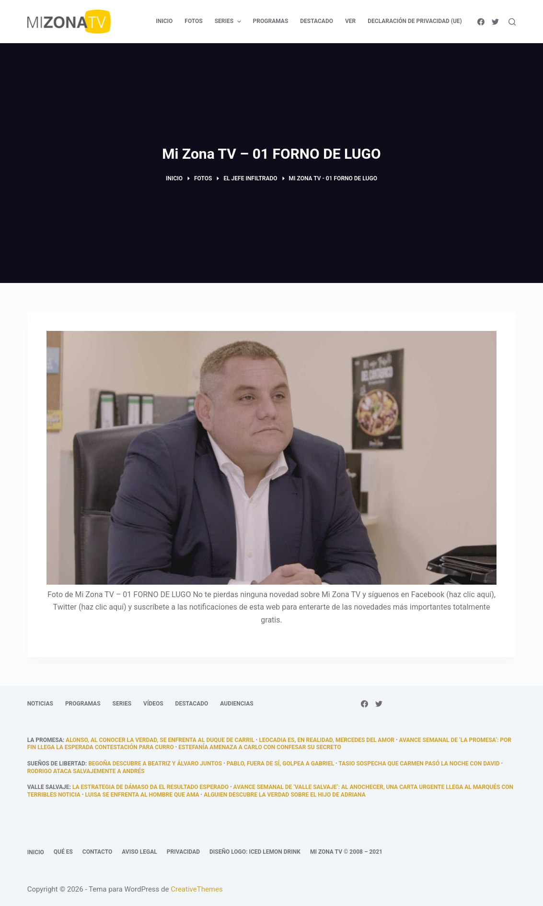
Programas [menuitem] (271, 21)
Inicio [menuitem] (164, 21)
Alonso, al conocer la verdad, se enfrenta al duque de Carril (160, 740)
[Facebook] (481, 21)
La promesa (45, 740)
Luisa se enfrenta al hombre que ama (142, 794)
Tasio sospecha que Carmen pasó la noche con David (418, 763)
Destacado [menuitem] (316, 21)
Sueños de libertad (56, 763)
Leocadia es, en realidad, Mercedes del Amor (326, 740)
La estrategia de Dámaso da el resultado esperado (150, 787)
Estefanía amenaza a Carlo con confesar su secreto (259, 747)
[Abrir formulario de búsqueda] (512, 21)
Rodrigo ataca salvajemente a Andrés (86, 771)
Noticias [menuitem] (40, 703)
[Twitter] (495, 21)
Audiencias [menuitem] (236, 703)
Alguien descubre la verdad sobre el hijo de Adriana (285, 794)
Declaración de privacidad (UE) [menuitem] (415, 21)
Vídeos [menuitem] (153, 703)
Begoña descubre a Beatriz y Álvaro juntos (155, 763)
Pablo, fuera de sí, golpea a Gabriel (280, 763)
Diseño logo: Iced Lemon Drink (254, 851)
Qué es (63, 851)
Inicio (35, 852)
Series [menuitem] (229, 21)
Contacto (97, 851)
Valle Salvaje (48, 787)
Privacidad (183, 851)
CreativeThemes (197, 889)
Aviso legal (139, 851)
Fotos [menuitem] (193, 21)
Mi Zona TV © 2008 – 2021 (346, 851)
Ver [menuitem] (350, 21)
